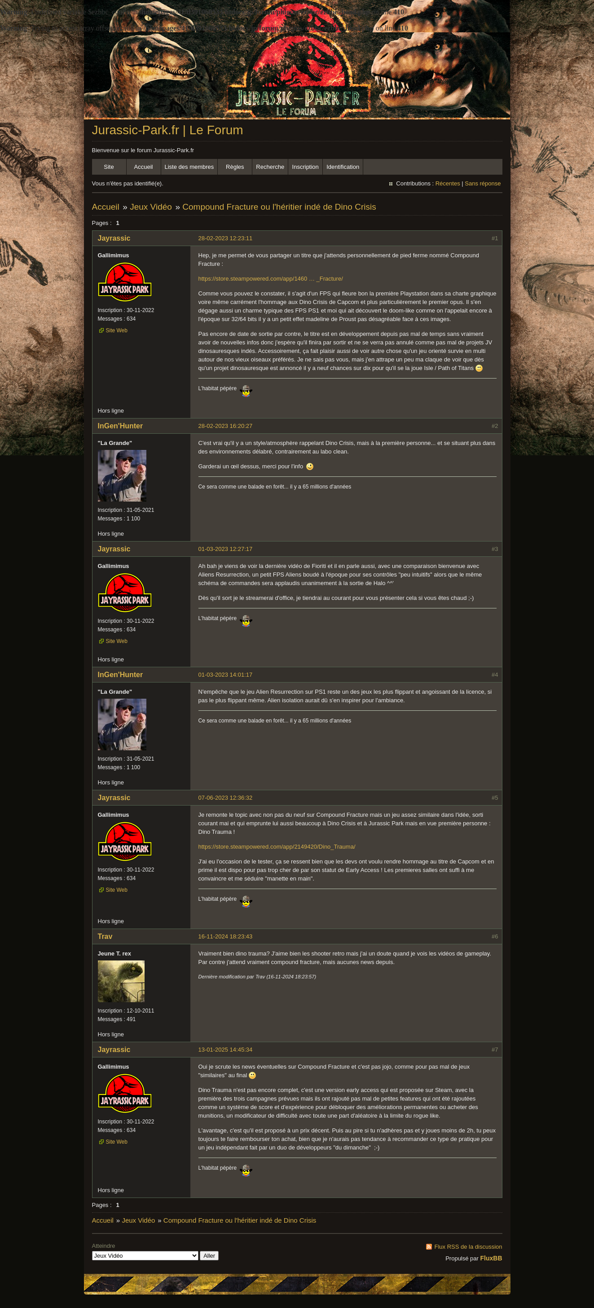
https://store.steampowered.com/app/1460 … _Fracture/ (270, 278)
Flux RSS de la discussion (468, 1246)
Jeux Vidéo (151, 206)
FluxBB (491, 1258)
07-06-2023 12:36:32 (225, 797)
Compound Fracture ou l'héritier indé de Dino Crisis (279, 206)
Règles (235, 166)
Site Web (117, 330)
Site (109, 166)
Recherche (270, 166)
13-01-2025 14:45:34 (225, 1049)
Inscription (305, 166)
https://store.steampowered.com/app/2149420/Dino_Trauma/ (277, 846)
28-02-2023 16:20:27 (225, 426)
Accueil (143, 166)
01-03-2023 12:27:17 (225, 549)
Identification (342, 166)
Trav (105, 936)
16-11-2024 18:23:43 (225, 936)
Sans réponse (483, 183)
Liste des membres (189, 166)
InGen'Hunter (120, 426)
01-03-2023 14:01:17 (225, 674)
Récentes (448, 183)
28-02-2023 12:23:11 (225, 238)
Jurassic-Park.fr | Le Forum (167, 130)
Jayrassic (114, 238)
